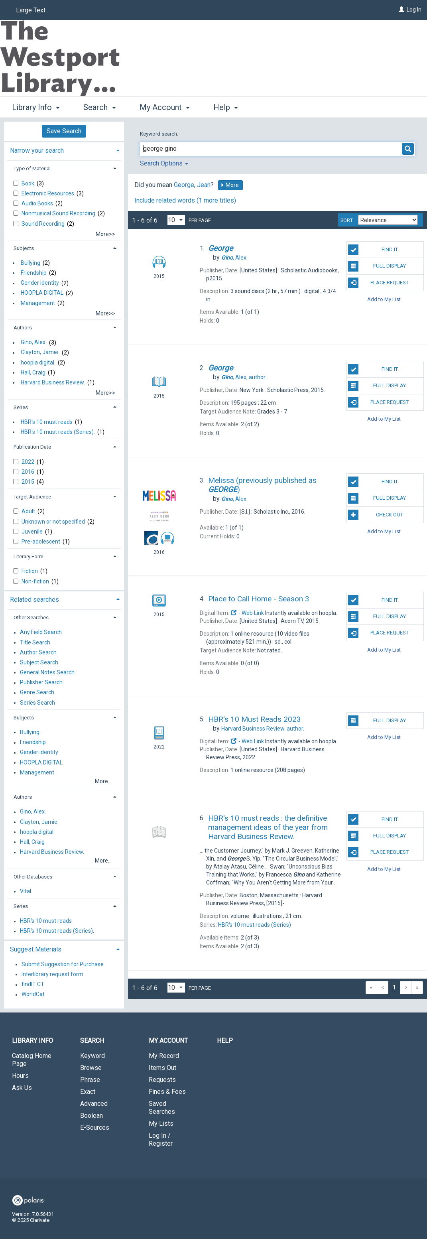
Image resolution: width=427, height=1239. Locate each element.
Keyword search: (159, 134)
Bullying (30, 263)
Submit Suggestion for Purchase (63, 964)
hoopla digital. (38, 362)
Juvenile (33, 531)
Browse (91, 1068)
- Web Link (247, 613)
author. (243, 377)
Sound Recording (44, 224)
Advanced (94, 1103)
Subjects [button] (24, 248)
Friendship (34, 273)
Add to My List (384, 299)
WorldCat (33, 994)
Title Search (35, 642)
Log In (414, 9)
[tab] (64, 150)
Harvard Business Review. (53, 382)
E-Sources (94, 1127)
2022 (28, 462)
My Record (164, 1056)
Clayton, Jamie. (40, 352)
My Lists (161, 1123)
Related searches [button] (34, 599)
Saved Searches (162, 1107)
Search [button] (99, 107)
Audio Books (38, 203)
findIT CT (33, 984)
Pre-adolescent (41, 541)
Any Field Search (41, 632)
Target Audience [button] (32, 497)
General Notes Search (47, 672)
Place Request (378, 283)
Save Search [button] (64, 131)
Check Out (375, 515)
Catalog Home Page (31, 1060)
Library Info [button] (35, 107)
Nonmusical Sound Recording (59, 213)
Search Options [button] (164, 163)
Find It (372, 249)
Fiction (30, 571)
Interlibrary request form (52, 974)
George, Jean (192, 185)
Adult (29, 511)
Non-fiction (36, 581)
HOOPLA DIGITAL (42, 293)
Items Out (162, 1068)
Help (225, 1040)
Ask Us (22, 1087)
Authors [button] (23, 328)
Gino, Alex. (34, 342)
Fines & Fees (167, 1091)
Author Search (38, 652)
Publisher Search (41, 683)
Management (38, 303)
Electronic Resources (48, 193)
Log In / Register (161, 1139)
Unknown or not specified (54, 521)
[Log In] (401, 9)
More (229, 185)
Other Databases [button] (33, 877)
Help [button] (225, 107)
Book (28, 183)
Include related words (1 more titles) (185, 200)
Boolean (91, 1115)
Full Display (377, 266)
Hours (20, 1075)
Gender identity (40, 283)
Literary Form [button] (28, 556)
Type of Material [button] (32, 168)
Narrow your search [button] (37, 150)
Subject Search (39, 662)
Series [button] (21, 407)
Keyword (92, 1056)
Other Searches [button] (31, 617)
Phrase (90, 1079)
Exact (87, 1091)
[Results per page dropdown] (176, 220)
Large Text (30, 10)
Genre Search (37, 692)
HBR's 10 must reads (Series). (58, 432)
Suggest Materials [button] (35, 949)
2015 (28, 482)
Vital (25, 891)
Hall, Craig (33, 372)
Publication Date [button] (32, 447)
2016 (28, 472)
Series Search (37, 702)
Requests (162, 1079)
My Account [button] (164, 107)
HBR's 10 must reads (47, 422)
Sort (346, 220)
